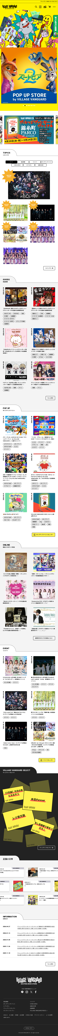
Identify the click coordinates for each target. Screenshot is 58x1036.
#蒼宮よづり (35, 354)
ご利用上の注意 (29, 1015)
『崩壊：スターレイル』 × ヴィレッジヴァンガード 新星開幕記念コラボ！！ (42, 575)
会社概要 (22, 1015)
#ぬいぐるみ (7, 520)
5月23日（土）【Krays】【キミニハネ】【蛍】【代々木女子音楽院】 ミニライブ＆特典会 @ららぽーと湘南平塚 (43, 745)
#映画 (33, 527)
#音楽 (49, 524)
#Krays (34, 750)
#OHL (5, 748)
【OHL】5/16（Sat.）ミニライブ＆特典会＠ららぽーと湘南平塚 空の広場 (15, 744)
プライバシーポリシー (39, 1015)
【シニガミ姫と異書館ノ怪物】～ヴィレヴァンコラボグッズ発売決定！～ (15, 575)
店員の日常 (40, 165)
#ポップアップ (17, 444)
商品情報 (23, 162)
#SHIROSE (16, 313)
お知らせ (5, 1015)
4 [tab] (28, 105)
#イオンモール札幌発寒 (37, 316)
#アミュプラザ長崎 (20, 321)
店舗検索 (32, 1008)
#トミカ (48, 442)
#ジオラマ (34, 447)
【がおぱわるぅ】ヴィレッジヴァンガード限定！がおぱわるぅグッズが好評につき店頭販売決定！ (15, 351)
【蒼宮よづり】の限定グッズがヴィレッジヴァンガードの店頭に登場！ (43, 350)
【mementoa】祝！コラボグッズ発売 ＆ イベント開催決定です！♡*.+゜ (42, 602)
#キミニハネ (41, 750)
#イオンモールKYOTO (9, 319)
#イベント (41, 447)
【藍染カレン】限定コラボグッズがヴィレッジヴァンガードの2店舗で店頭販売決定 (43, 309)
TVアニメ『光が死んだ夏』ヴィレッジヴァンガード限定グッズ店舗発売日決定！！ (14, 383)
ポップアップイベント (46, 162)
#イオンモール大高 (49, 316)
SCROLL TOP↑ (29, 1028)
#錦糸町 (43, 524)
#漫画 (14, 387)
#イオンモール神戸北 (9, 321)
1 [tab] (23, 105)
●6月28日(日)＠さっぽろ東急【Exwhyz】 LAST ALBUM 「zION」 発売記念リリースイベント (43, 679)
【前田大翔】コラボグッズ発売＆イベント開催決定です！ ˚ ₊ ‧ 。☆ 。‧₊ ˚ (43, 629)
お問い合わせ (6, 1017)
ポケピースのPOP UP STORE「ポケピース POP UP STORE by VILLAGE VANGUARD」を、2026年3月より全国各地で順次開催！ (43, 477)
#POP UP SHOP (7, 446)
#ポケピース (35, 483)
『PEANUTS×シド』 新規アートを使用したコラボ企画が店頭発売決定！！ (14, 629)
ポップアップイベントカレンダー (44, 535)
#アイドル (51, 684)
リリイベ (35, 162)
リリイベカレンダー (48, 760)
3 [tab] (26, 105)
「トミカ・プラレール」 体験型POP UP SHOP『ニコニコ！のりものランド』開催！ (43, 438)
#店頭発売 (6, 324)
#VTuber (41, 357)
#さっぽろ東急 (7, 682)
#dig (40, 522)
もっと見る (50, 398)
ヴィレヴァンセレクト (9, 1008)
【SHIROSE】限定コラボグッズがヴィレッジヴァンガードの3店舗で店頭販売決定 (14, 309)
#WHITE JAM (7, 313)
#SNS (41, 313)
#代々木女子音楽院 (36, 752)
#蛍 (47, 750)
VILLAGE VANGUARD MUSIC (38, 1010)
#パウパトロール (8, 444)
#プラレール (35, 445)
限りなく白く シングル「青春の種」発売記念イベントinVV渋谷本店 (43, 713)
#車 (46, 445)
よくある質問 (49, 1015)
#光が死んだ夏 (7, 387)
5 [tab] (29, 105)
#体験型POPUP (16, 486)
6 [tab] (31, 105)
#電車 (41, 445)
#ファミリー (7, 449)
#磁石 (22, 313)
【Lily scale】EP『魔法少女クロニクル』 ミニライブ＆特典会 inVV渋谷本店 (14, 713)
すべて (11, 162)
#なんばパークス (16, 520)
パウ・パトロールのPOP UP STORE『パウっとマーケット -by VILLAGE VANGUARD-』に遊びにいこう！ (14, 439)
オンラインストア (8, 1010)
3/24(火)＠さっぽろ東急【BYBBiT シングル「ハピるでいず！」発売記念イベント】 (14, 678)
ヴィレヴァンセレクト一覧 (46, 848)
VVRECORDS (17, 165)
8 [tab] (34, 105)
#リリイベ (15, 682)
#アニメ (20, 387)
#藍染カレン (35, 313)
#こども (16, 446)
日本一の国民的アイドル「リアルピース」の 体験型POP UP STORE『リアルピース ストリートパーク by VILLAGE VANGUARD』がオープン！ (15, 477)
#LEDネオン (47, 522)
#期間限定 (34, 522)
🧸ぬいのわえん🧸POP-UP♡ (11, 514)
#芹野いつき (43, 354)
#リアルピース (7, 486)
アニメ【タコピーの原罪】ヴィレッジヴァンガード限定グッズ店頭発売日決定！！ (43, 383)
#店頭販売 (13, 316)
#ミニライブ (35, 687)
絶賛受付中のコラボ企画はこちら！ (44, 638)
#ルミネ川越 (49, 357)
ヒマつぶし (29, 165)
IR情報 (16, 1015)
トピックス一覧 (49, 268)
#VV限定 (6, 316)
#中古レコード (35, 524)
